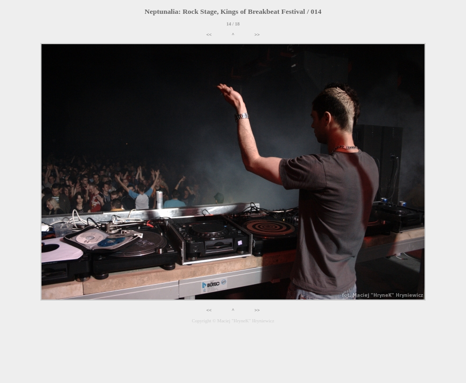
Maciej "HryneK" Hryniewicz (245, 320)
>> (257, 34)
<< (209, 34)
